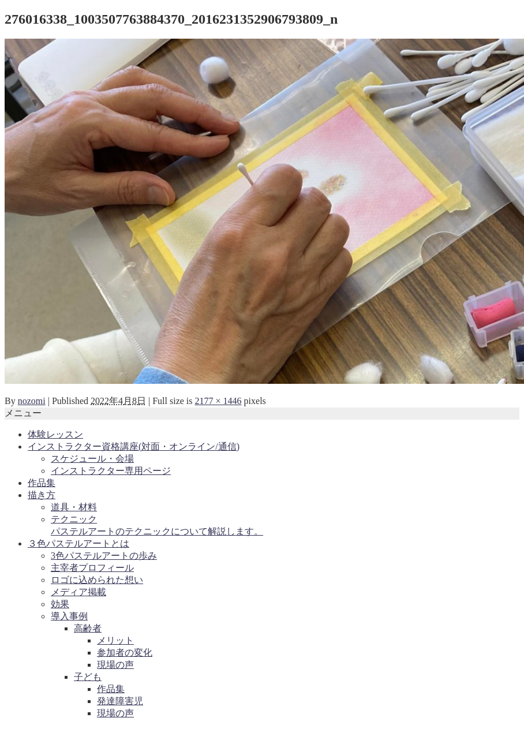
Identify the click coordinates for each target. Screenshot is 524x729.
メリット (115, 640)
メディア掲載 (78, 592)
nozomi (32, 401)
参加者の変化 (124, 652)
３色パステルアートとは (78, 543)
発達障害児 (120, 701)
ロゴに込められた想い (97, 580)
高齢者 (88, 628)
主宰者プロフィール (92, 568)
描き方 (41, 495)
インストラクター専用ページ (111, 471)
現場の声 (115, 665)
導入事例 (69, 616)
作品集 (41, 483)
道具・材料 (74, 507)
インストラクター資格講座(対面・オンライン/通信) (133, 446)
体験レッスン (55, 434)
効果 (60, 604)
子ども (88, 677)
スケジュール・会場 (92, 458)
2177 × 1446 (218, 401)
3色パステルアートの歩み (104, 555)
